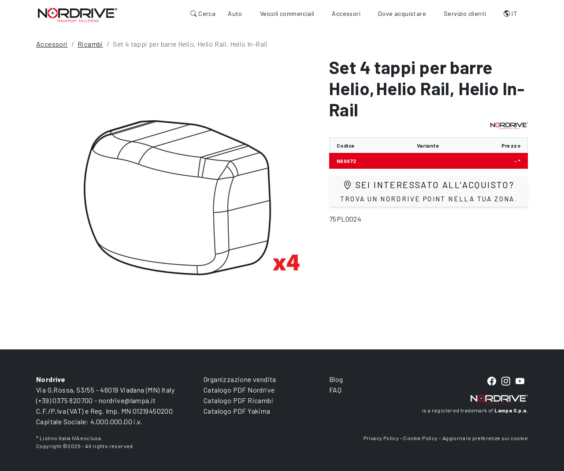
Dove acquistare (402, 13)
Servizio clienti (465, 13)
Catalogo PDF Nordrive (239, 390)
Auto (235, 13)
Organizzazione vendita (240, 379)
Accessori (346, 13)
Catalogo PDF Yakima (237, 411)
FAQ (335, 390)
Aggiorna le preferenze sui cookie (485, 438)
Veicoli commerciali (287, 13)
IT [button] (510, 13)
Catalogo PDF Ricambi (238, 400)
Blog (336, 379)
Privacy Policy (381, 438)
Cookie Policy (420, 438)
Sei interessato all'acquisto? (428, 191)
